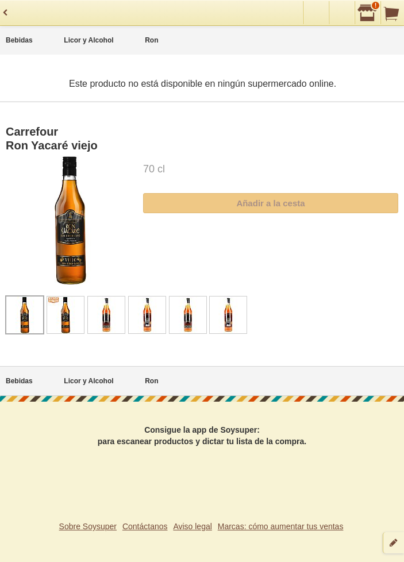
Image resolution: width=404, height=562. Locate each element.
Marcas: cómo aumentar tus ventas (281, 526)
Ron (151, 40)
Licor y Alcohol (88, 40)
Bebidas (19, 40)
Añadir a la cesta (270, 203)
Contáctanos (145, 526)
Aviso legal (192, 526)
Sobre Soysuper (88, 526)
